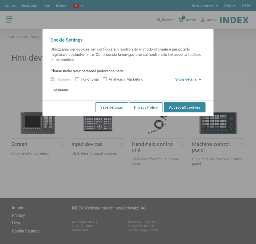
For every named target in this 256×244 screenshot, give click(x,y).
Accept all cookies (184, 107)
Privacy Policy (146, 107)
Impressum (59, 89)
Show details (188, 79)
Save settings (111, 107)
